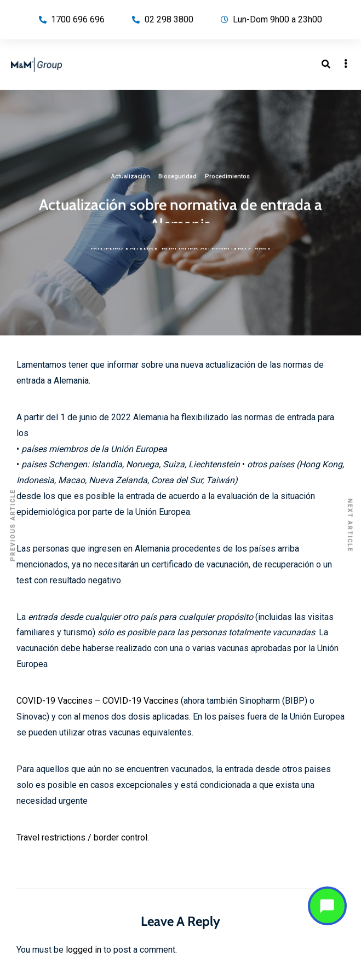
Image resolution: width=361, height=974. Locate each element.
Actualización (130, 181)
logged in (83, 949)
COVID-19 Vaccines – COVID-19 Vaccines (97, 700)
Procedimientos (227, 181)
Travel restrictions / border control (81, 837)
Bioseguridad (177, 181)
